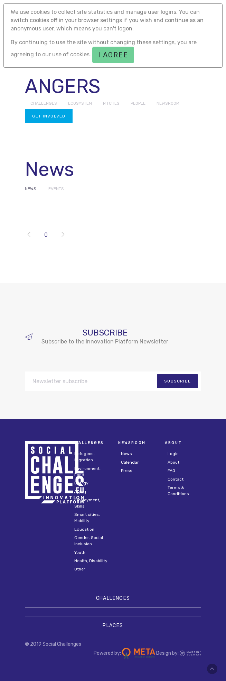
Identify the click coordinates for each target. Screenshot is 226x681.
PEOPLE (138, 103)
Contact (175, 479)
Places (113, 625)
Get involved (48, 116)
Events (56, 188)
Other (79, 569)
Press (126, 470)
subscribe (177, 381)
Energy (81, 483)
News (30, 188)
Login (173, 453)
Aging (80, 491)
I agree (113, 55)
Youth (79, 552)
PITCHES (111, 103)
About (173, 462)
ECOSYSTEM (80, 103)
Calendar (130, 462)
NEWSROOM (168, 103)
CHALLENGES (43, 103)
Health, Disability (90, 560)
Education (84, 529)
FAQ (171, 470)
